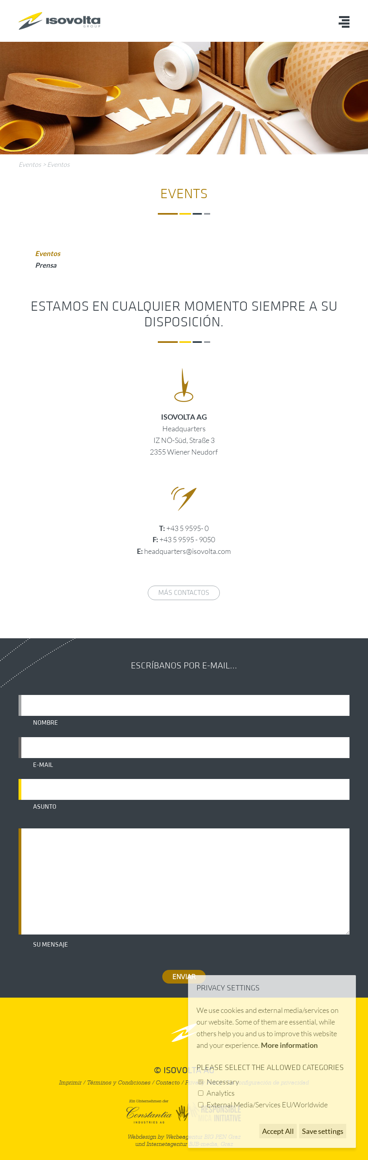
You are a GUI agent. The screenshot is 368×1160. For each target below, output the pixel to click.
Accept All (278, 1131)
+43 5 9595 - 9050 (187, 539)
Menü (344, 22)
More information (289, 1045)
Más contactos (183, 592)
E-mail (43, 765)
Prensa (45, 265)
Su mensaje (50, 945)
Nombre (45, 723)
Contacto (168, 1083)
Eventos (30, 164)
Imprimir (70, 1083)
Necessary (223, 1081)
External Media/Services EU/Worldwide (267, 1104)
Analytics (221, 1092)
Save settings (322, 1131)
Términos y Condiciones (119, 1083)
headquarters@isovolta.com (187, 551)
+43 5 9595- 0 (187, 528)
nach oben (184, 1032)
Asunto (44, 807)
